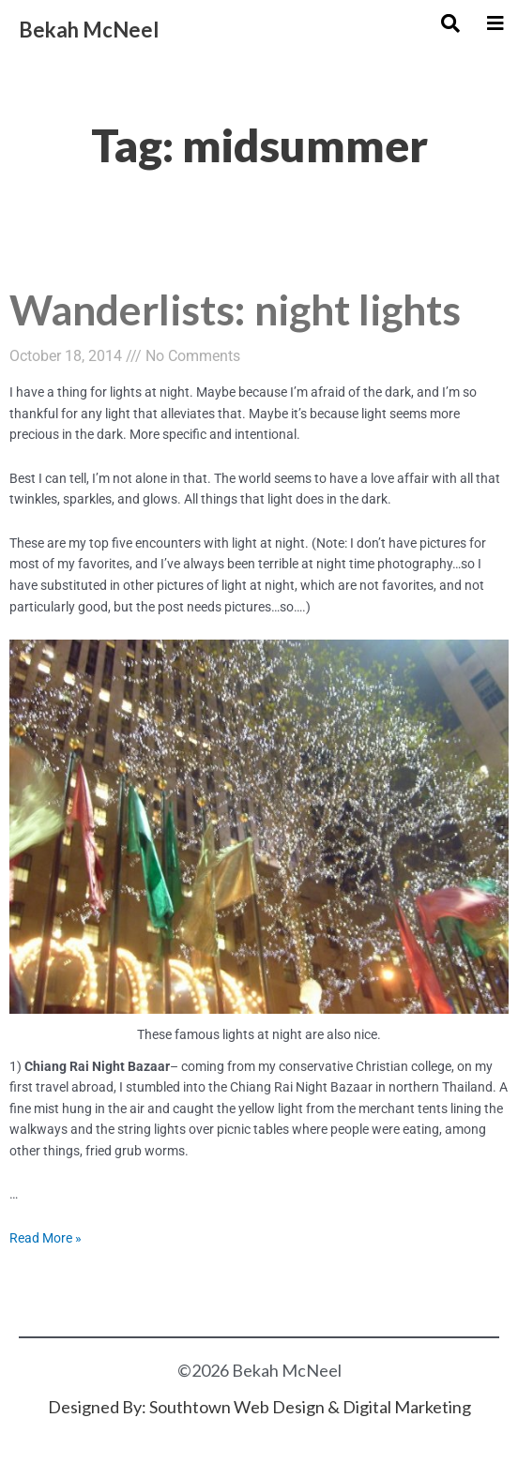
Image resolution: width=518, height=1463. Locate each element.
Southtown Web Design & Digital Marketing (310, 1406)
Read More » (45, 1237)
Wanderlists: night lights (235, 309)
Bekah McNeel (89, 29)
